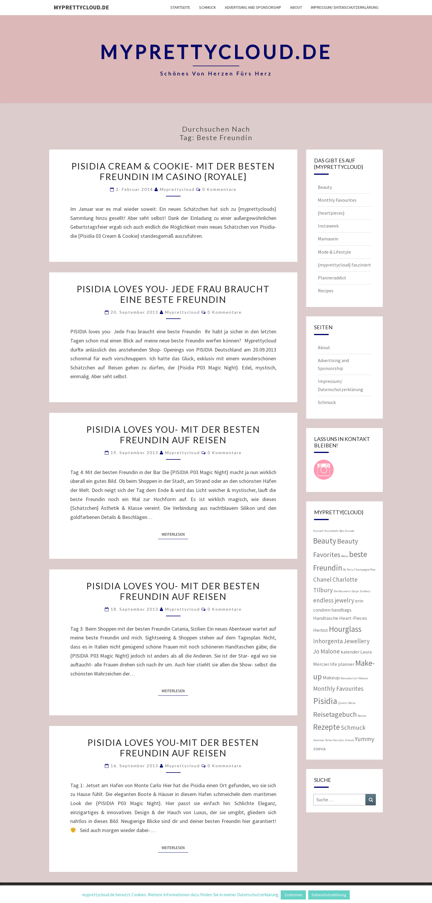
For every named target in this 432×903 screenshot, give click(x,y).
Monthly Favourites (337, 200)
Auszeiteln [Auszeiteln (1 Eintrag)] (331, 531)
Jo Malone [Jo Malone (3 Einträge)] (326, 651)
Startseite (180, 7)
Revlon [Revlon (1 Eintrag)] (362, 716)
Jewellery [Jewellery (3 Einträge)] (357, 641)
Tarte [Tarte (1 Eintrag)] (328, 740)
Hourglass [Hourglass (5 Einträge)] (345, 629)
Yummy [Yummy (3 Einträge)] (364, 739)
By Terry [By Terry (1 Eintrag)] (348, 569)
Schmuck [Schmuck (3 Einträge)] (353, 727)
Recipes (325, 290)
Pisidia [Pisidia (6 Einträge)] (325, 700)
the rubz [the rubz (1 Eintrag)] (338, 740)
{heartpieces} (331, 213)
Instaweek (328, 226)
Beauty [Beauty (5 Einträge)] (324, 541)
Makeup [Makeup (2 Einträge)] (331, 677)
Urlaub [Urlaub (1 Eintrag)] (349, 740)
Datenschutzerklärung (329, 894)
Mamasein (328, 239)
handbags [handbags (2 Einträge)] (341, 610)
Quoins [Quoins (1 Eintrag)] (342, 703)
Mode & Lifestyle (334, 252)
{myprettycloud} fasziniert (344, 265)
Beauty (325, 187)
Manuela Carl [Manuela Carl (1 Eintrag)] (349, 678)
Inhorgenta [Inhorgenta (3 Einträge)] (328, 641)
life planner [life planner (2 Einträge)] (342, 664)
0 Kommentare (219, 189)
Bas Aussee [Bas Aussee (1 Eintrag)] (347, 531)
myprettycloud (177, 189)
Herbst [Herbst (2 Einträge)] (320, 630)
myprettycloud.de (81, 7)
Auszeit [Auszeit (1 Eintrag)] (318, 531)
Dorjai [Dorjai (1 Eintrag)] (355, 591)
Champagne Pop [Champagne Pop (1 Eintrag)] (364, 569)
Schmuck (207, 7)
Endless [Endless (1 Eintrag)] (365, 591)
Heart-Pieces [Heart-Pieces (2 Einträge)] (353, 618)
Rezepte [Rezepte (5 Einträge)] (326, 727)
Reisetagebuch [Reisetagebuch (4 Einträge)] (335, 714)
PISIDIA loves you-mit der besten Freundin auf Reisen (173, 747)
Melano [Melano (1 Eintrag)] (363, 678)
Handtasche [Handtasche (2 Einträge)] (325, 618)
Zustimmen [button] (293, 894)
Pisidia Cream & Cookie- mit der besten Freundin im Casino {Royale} (173, 171)
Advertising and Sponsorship (253, 7)
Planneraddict (332, 278)
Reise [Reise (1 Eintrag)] (351, 703)
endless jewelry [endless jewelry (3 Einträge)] (333, 600)
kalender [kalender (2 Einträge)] (350, 652)
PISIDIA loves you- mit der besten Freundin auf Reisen (173, 434)
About (296, 7)
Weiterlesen (175, 534)
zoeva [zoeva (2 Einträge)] (319, 748)
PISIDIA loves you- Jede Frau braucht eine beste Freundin (173, 294)
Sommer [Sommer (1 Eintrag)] (318, 740)
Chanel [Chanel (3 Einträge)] (322, 579)
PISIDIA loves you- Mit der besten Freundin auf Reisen (173, 591)
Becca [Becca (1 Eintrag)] (344, 556)
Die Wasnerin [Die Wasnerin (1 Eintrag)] (342, 591)
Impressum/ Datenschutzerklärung (344, 7)
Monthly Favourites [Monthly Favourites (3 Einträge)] (338, 688)
